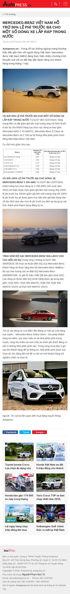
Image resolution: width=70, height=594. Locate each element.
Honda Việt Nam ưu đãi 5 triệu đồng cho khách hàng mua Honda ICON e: (49, 466)
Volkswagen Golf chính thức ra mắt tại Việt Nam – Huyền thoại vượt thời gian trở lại (50, 528)
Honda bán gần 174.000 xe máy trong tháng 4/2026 (19, 497)
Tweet (25, 432)
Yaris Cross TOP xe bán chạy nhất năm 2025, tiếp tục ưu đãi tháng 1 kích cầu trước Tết (50, 497)
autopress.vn (39, 570)
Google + (39, 432)
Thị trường (10, 14)
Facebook (10, 432)
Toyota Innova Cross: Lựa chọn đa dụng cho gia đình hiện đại (18, 466)
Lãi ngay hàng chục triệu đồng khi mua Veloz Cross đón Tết (17, 528)
